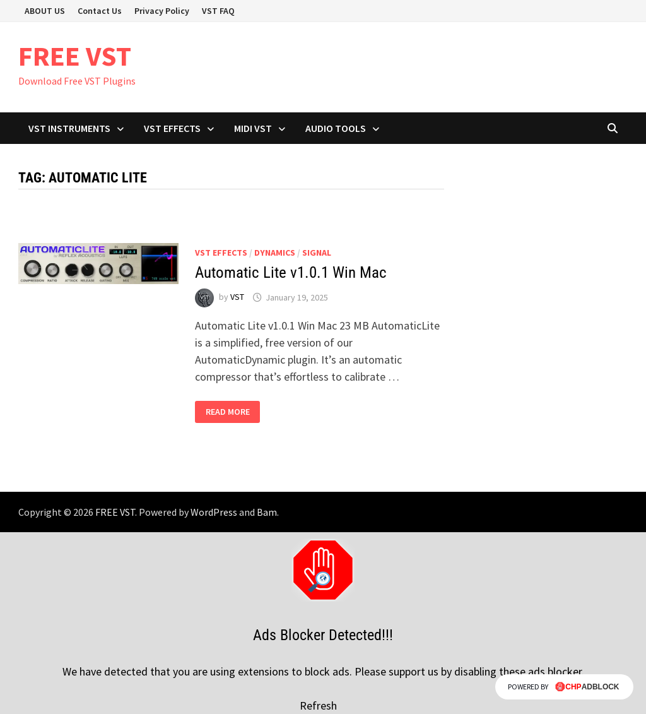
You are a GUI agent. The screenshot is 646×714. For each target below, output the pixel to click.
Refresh (318, 705)
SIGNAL (316, 252)
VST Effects (172, 128)
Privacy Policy (161, 10)
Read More (228, 412)
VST (237, 297)
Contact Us (100, 10)
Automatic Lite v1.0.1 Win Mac (291, 272)
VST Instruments (69, 128)
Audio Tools (335, 128)
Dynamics (274, 252)
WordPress (214, 512)
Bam (267, 512)
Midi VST (253, 128)
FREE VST (74, 56)
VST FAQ (218, 10)
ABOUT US (45, 10)
